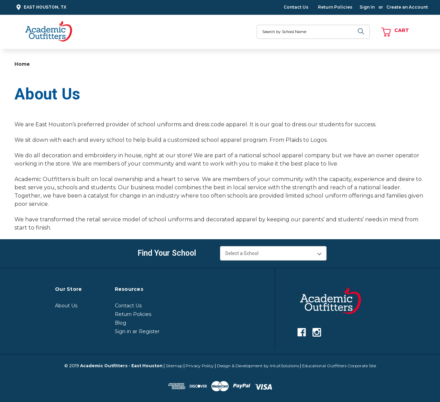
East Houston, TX (40, 7)
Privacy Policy (200, 365)
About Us (66, 306)
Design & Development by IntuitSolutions (258, 365)
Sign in (123, 331)
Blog (120, 323)
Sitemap (174, 365)
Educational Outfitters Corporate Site (339, 365)
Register (149, 331)
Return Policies (335, 7)
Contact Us (296, 7)
